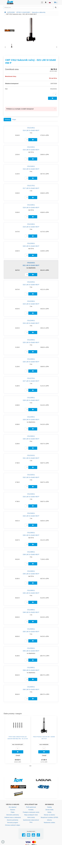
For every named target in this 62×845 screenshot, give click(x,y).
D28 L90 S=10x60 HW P (31, 400)
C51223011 (31, 301)
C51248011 (31, 610)
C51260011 (31, 687)
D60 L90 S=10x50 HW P (31, 689)
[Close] (54, 109)
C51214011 (31, 128)
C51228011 (31, 397)
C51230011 (31, 436)
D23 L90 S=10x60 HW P (31, 304)
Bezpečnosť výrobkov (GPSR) (49, 817)
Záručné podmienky (12, 820)
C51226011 (31, 359)
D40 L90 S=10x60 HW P (31, 574)
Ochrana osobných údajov (12, 825)
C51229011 (31, 417)
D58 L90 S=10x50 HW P (31, 670)
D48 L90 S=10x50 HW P (31, 612)
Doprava (12, 809)
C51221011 (31, 263)
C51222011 (31, 282)
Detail (18, 755)
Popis (14, 119)
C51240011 (31, 571)
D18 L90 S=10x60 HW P (31, 207)
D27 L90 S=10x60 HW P (31, 381)
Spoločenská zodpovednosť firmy (31, 821)
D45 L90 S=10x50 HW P (31, 593)
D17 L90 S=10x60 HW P (31, 188)
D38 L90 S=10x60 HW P (31, 554)
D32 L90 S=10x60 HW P (31, 477)
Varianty (7, 119)
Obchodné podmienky (12, 815)
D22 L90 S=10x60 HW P (31, 284)
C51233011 (31, 494)
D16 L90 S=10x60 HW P (31, 169)
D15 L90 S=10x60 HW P (31, 150)
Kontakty (31, 809)
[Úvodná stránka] (5, 12)
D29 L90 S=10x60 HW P (31, 419)
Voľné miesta (31, 817)
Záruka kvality (49, 809)
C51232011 (31, 475)
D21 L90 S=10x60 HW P (31, 265)
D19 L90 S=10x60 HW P (31, 227)
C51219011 (31, 224)
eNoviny (49, 820)
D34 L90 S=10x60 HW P (31, 516)
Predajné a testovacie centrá (31, 812)
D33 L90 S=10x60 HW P (31, 496)
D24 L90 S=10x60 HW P (31, 323)
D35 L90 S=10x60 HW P (31, 535)
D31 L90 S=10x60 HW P (31, 458)
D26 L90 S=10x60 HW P (31, 362)
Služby (49, 812)
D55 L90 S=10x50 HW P (31, 651)
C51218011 (31, 205)
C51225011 (31, 340)
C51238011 (31, 552)
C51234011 (31, 513)
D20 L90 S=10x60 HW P (31, 246)
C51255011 (31, 648)
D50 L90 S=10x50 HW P (31, 631)
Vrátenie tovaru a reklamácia (12, 817)
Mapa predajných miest (31, 815)
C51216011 (31, 166)
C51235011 (31, 532)
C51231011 (31, 455)
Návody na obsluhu (49, 815)
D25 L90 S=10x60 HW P (31, 342)
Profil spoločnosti (31, 807)
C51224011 (31, 320)
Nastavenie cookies (49, 822)
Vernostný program (12, 822)
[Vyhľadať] (55, 7)
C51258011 (31, 667)
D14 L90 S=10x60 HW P (31, 130)
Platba (12, 812)
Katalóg (49, 807)
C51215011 (31, 147)
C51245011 (31, 590)
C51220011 (31, 243)
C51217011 (31, 185)
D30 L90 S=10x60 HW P (31, 439)
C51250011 (31, 629)
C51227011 (31, 378)
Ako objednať (12, 807)
